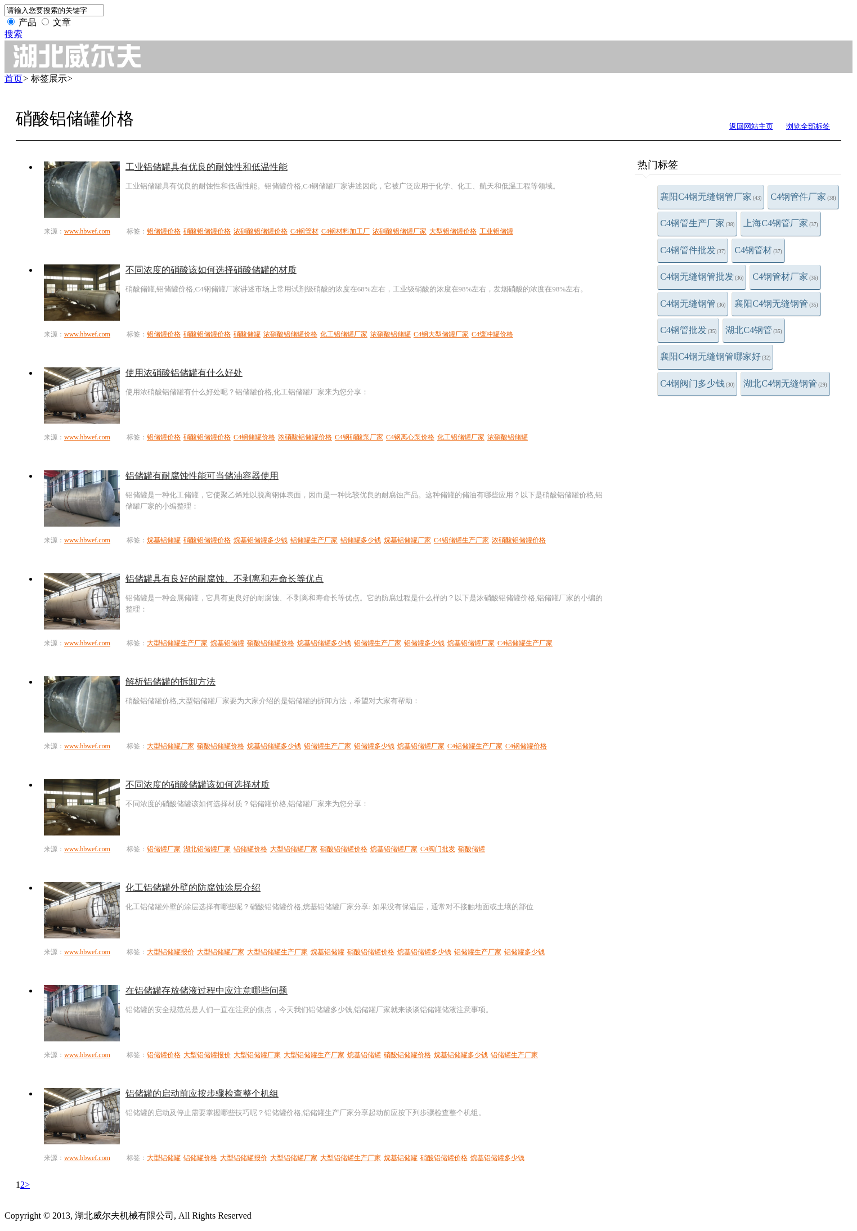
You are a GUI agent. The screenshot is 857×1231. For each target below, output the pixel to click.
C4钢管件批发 (692, 250)
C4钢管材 (758, 250)
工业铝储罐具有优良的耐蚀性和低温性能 (206, 167)
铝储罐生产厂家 (314, 540)
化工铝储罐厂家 (343, 334)
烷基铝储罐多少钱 (261, 540)
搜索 (14, 34)
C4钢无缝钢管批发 (701, 276)
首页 (14, 78)
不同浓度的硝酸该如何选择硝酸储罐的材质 (211, 270)
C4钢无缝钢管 (692, 303)
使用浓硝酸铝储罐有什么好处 (184, 373)
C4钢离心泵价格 (410, 437)
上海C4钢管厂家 (780, 223)
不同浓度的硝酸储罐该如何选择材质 (197, 784)
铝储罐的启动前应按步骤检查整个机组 (202, 1093)
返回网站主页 (751, 126)
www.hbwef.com (87, 231)
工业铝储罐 (496, 231)
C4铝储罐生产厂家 (461, 540)
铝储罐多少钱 (360, 540)
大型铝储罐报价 (170, 952)
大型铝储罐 (164, 1158)
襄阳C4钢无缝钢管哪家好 (715, 356)
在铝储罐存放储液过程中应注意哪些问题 (206, 990)
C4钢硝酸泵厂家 (359, 437)
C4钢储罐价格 (254, 437)
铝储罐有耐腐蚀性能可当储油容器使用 (202, 475)
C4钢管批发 (688, 330)
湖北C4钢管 (753, 330)
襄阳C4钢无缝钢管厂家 (710, 196)
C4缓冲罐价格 (492, 334)
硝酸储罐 (247, 334)
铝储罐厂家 (164, 849)
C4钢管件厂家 (803, 196)
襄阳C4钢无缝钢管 (776, 303)
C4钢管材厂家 (785, 276)
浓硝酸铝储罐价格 (261, 231)
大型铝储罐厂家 (170, 746)
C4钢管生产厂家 (697, 223)
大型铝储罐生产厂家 (177, 643)
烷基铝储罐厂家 (407, 540)
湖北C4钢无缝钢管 (785, 383)
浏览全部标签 (808, 126)
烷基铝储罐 (164, 540)
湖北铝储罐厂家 (207, 849)
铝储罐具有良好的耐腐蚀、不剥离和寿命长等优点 (224, 578)
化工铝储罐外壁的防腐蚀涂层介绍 (193, 887)
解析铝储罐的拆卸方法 (170, 681)
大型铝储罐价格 (453, 231)
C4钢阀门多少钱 (697, 383)
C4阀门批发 (437, 849)
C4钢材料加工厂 (345, 231)
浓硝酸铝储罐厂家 (400, 231)
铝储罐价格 (164, 231)
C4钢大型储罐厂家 (441, 334)
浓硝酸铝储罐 (390, 334)
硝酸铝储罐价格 (207, 231)
